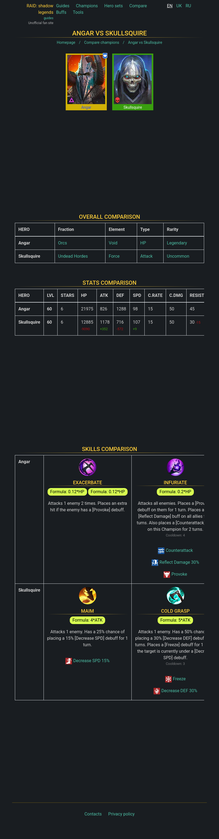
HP (143, 243)
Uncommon (178, 256)
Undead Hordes (73, 256)
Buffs (61, 12)
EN (170, 5)
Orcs (62, 243)
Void (113, 243)
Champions (87, 5)
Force (114, 256)
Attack (146, 256)
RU (188, 5)
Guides (62, 5)
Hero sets (113, 5)
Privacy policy (121, 814)
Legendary (177, 243)
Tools (78, 12)
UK (179, 5)
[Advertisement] (109, 157)
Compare (138, 5)
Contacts (93, 814)
